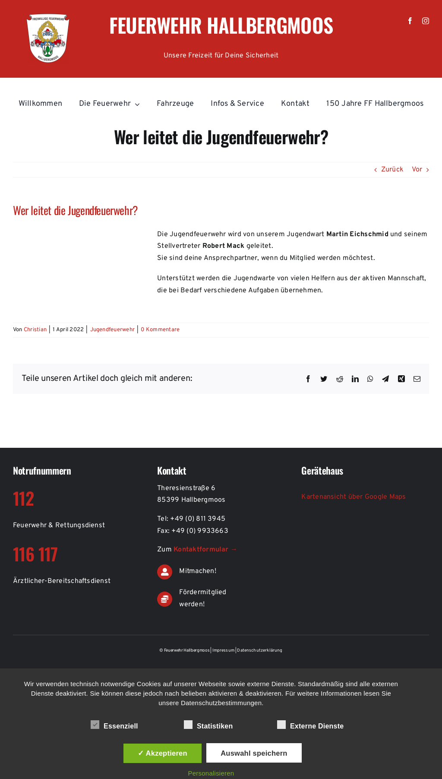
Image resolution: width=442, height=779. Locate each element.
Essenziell (114, 725)
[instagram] (425, 20)
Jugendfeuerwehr (112, 329)
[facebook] (410, 20)
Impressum (224, 650)
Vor (417, 169)
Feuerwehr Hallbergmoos (221, 24)
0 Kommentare (160, 329)
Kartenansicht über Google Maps (353, 497)
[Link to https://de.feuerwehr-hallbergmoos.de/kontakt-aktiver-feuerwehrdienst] (164, 572)
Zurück (392, 169)
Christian (35, 329)
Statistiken (208, 725)
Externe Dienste (310, 725)
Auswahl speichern (254, 753)
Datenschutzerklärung (259, 650)
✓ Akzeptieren (162, 753)
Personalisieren (211, 773)
